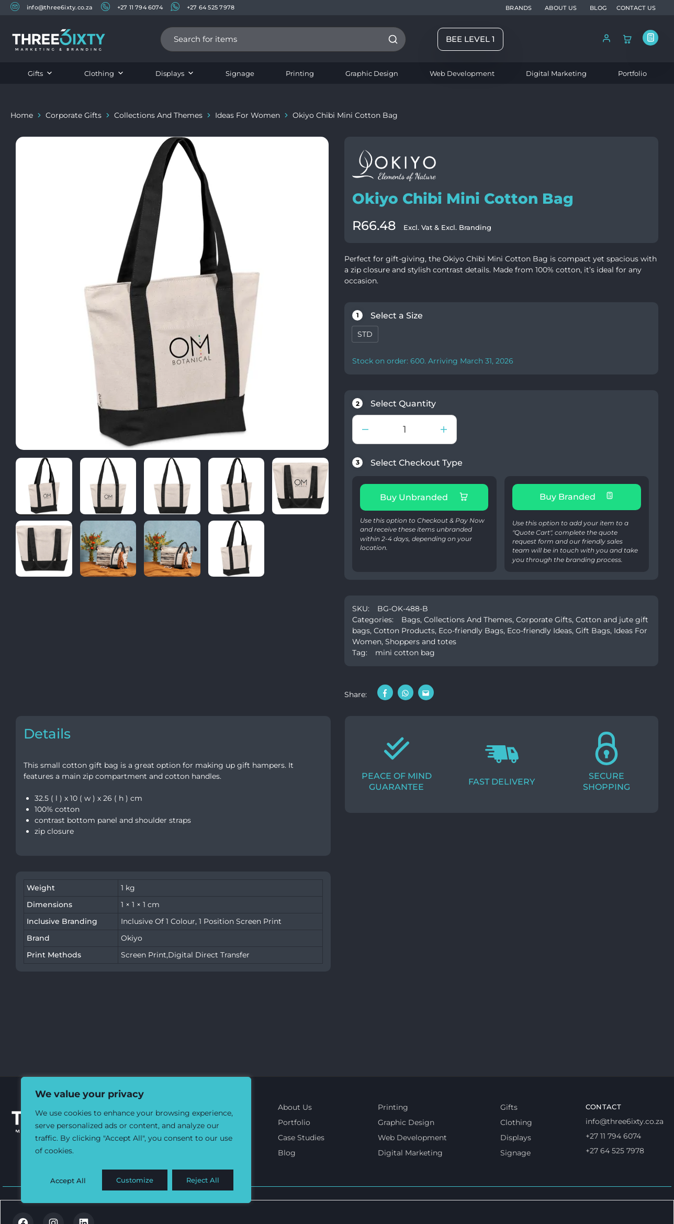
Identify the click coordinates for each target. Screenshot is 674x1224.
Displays (174, 73)
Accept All (205, 1180)
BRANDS (518, 8)
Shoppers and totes (420, 638)
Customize (68, 1180)
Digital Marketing (556, 73)
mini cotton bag (405, 649)
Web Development (462, 73)
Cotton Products (404, 627)
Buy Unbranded (424, 497)
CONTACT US (636, 8)
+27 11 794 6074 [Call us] (613, 1133)
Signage (240, 73)
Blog (287, 1149)
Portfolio (632, 73)
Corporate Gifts (74, 115)
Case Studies (301, 1134)
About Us (295, 1104)
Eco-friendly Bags (471, 627)
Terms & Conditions (53, 1206)
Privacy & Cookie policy (147, 1206)
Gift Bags (593, 627)
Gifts (40, 73)
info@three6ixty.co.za (51, 7)
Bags (410, 616)
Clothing (104, 73)
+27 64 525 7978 (202, 7)
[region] (136, 1141)
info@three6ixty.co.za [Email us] (625, 1118)
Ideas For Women (247, 115)
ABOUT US (561, 8)
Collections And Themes (158, 115)
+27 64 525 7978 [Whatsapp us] (615, 1147)
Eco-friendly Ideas (539, 627)
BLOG (598, 8)
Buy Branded (577, 496)
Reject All (137, 1180)
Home (21, 115)
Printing (300, 73)
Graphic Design (371, 73)
